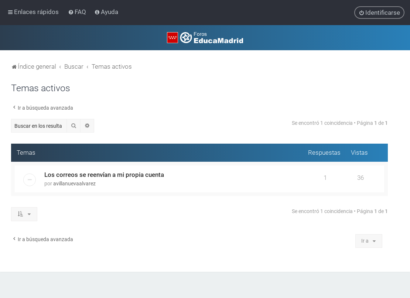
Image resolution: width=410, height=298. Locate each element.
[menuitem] (77, 11)
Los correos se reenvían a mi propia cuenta (104, 174)
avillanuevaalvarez (74, 183)
